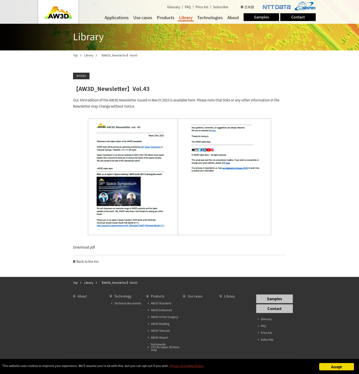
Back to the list (87, 261)
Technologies (210, 17)
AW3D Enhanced (161, 310)
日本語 (249, 7)
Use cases (142, 17)
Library (186, 17)
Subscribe (220, 7)
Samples (261, 17)
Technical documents (127, 303)
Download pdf (84, 247)
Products (165, 17)
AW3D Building (160, 323)
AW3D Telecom (160, 330)
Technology (122, 296)
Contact (298, 17)
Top (75, 55)
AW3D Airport (159, 337)
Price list (202, 7)
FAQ (188, 7)
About (233, 17)
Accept (336, 366)
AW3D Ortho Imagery (164, 317)
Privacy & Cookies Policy (187, 365)
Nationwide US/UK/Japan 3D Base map (165, 347)
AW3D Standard (161, 303)
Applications (117, 17)
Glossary (173, 7)
